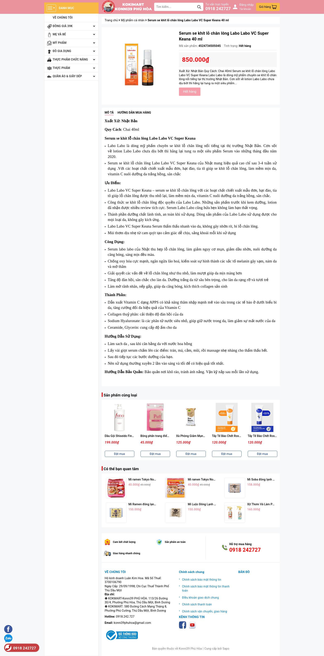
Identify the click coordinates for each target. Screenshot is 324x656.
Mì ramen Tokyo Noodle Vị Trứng (209, 479)
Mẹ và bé (59, 34)
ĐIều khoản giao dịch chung (200, 597)
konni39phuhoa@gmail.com (132, 622)
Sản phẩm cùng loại (120, 395)
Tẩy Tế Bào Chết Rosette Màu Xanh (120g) (276, 436)
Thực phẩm (61, 68)
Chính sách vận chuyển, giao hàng (204, 611)
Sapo (226, 648)
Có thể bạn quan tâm (121, 469)
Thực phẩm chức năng (70, 59)
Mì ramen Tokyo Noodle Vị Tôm (149, 479)
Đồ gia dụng (62, 51)
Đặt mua (119, 454)
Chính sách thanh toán (197, 604)
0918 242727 (218, 8)
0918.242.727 (125, 616)
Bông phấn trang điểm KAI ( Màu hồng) (166, 436)
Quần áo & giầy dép (67, 76)
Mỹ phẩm (60, 42)
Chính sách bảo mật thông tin (201, 579)
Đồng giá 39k (63, 26)
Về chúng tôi (63, 17)
